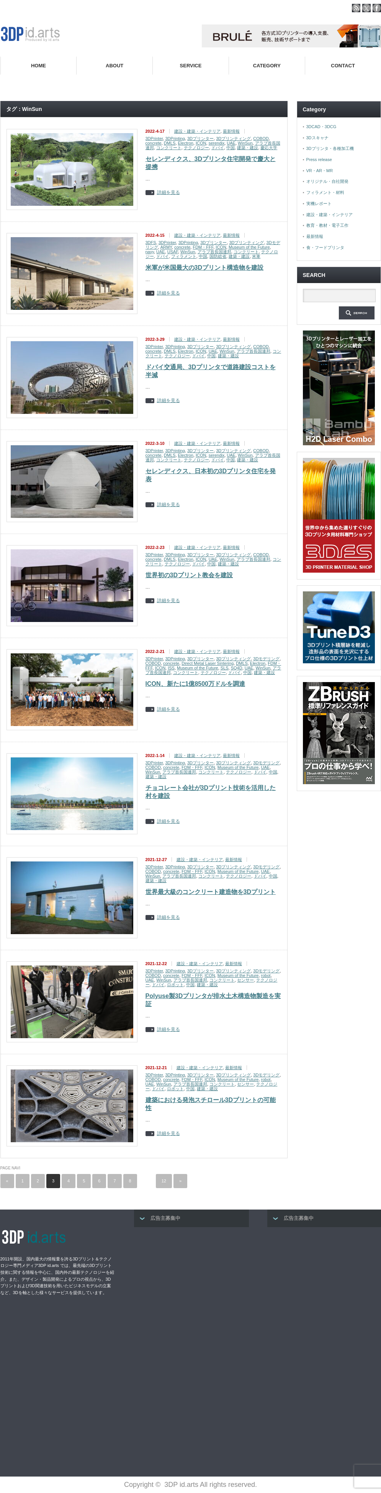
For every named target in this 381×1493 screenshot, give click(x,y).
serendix (217, 143)
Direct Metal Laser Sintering (208, 663)
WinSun (245, 143)
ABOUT (114, 65)
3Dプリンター (200, 138)
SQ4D (236, 668)
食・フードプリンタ (325, 247)
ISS (171, 668)
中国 (230, 147)
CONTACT (343, 65)
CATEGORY (267, 65)
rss (356, 8)
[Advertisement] (191, 1282)
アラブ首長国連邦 (214, 251)
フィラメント (183, 256)
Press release (319, 159)
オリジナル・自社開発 (327, 181)
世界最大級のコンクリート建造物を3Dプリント (211, 892)
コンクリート (169, 147)
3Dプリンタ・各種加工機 (330, 148)
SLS (225, 668)
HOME (38, 65)
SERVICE (191, 65)
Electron (185, 143)
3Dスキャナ (317, 137)
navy (150, 251)
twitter (366, 8)
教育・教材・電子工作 (327, 225)
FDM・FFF (203, 247)
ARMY (166, 247)
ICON (201, 143)
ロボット (175, 984)
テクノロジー (196, 147)
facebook (377, 8)
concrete (154, 143)
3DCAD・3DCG (321, 126)
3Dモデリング (266, 658)
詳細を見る (168, 192)
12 (164, 1181)
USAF (172, 251)
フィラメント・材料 (325, 192)
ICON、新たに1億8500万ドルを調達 (195, 684)
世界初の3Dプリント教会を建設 (189, 575)
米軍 (256, 256)
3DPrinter (154, 138)
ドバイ (217, 147)
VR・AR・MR (319, 170)
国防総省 (217, 256)
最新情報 (231, 131)
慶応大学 (268, 147)
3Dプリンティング (233, 138)
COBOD (260, 138)
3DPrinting (175, 138)
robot (266, 975)
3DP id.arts (181, 1484)
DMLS (170, 143)
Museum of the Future (249, 247)
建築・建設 (247, 147)
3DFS (151, 242)
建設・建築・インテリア (197, 131)
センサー (245, 980)
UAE (231, 143)
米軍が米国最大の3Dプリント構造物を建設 (204, 267)
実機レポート (319, 203)
